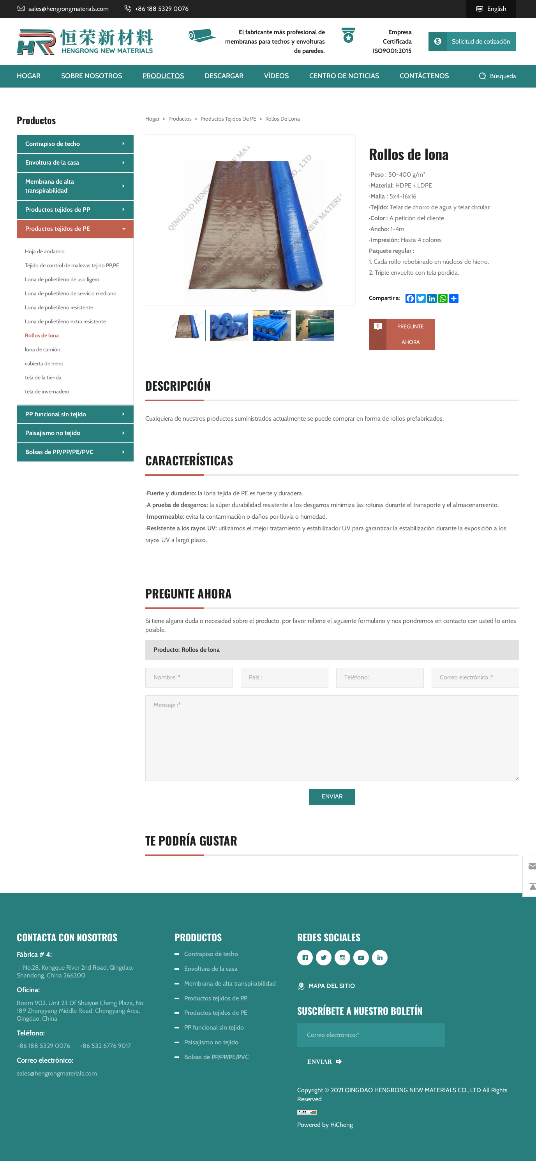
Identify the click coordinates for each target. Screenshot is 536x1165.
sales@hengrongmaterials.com (68, 8)
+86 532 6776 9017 (105, 1050)
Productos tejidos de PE (228, 118)
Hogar (152, 118)
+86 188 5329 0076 (162, 8)
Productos (180, 118)
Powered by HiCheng (325, 1129)
